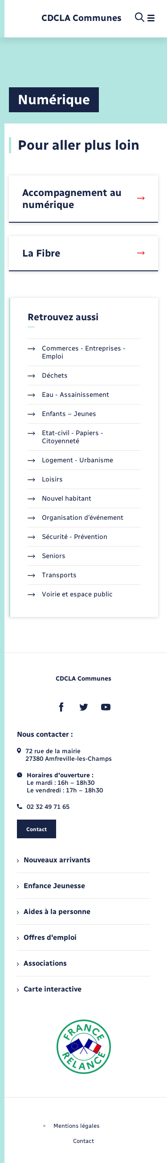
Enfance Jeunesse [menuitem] (51, 885)
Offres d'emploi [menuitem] (47, 937)
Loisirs (45, 479)
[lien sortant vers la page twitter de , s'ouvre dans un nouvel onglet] (83, 707)
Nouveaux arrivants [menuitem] (53, 860)
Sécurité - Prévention (67, 537)
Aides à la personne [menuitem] (53, 911)
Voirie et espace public (70, 594)
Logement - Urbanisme (70, 460)
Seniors (46, 556)
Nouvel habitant (59, 498)
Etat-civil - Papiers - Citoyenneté (65, 437)
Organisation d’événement (75, 518)
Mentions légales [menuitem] (76, 1125)
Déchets (48, 375)
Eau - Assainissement (68, 395)
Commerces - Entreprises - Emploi (77, 352)
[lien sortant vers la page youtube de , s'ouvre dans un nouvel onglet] (106, 707)
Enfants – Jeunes (62, 414)
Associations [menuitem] (42, 963)
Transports (52, 575)
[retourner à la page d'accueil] (81, 18)
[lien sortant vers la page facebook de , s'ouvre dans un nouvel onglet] (61, 707)
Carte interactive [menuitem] (49, 989)
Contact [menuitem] (83, 1141)
